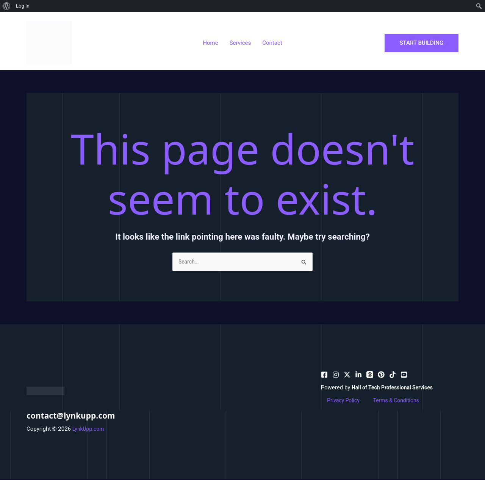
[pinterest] (335, 375)
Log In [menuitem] (23, 6)
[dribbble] (369, 375)
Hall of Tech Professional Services (395, 388)
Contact (272, 42)
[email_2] (392, 375)
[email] (381, 375)
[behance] (347, 375)
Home (210, 42)
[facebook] (324, 375)
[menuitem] (6, 6)
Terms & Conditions (386, 401)
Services (240, 42)
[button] (421, 43)
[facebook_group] (404, 375)
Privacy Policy (338, 401)
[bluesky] (358, 375)
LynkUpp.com (89, 429)
